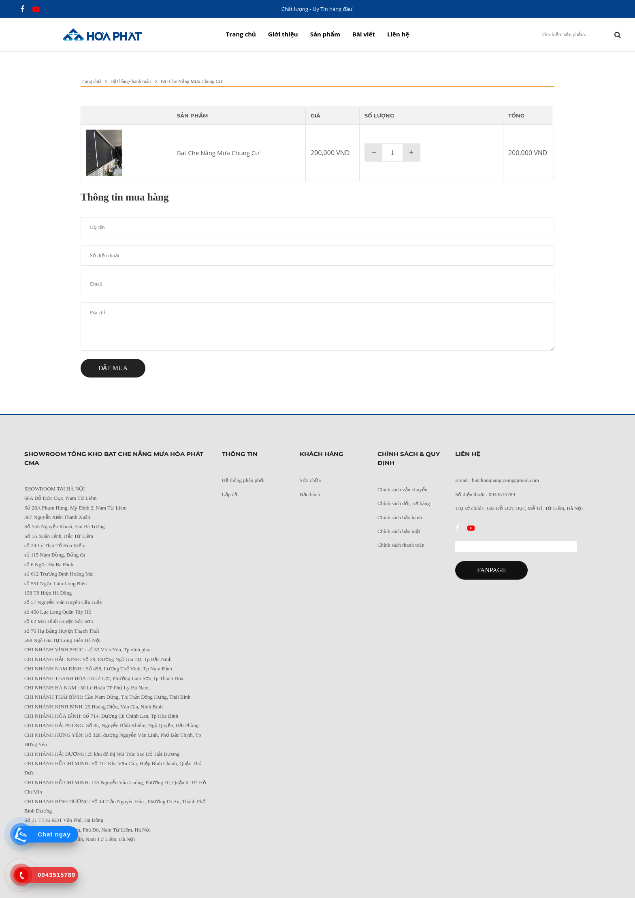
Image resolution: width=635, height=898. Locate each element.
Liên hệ (398, 34)
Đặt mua (113, 368)
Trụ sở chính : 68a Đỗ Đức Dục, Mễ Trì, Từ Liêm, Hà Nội (519, 508)
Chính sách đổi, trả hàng (403, 503)
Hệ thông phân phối (243, 480)
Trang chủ (241, 34)
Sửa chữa (310, 480)
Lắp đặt (230, 494)
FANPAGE (491, 570)
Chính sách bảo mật (398, 531)
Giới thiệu (283, 34)
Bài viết (363, 34)
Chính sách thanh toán (400, 545)
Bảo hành (310, 494)
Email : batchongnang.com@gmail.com (497, 480)
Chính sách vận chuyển (402, 489)
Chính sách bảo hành (399, 517)
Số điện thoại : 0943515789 (485, 494)
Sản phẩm (325, 34)
